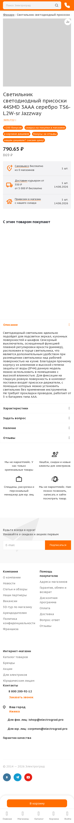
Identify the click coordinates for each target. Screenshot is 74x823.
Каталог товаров (15, 657)
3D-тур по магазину (17, 607)
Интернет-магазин (17, 651)
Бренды (9, 663)
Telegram (18, 777)
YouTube (28, 777)
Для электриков (15, 675)
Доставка (47, 614)
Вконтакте (7, 777)
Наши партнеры (15, 595)
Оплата (45, 608)
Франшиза (11, 629)
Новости (9, 583)
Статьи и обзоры (15, 589)
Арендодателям (15, 613)
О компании (12, 577)
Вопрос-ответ (50, 620)
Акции (7, 669)
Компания (10, 571)
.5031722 (9, 120)
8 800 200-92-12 (20, 691)
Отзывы (45, 626)
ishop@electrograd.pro (36, 720)
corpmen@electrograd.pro (37, 729)
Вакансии (10, 601)
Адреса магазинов (53, 582)
